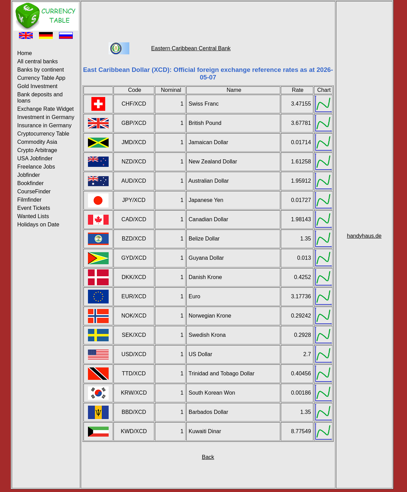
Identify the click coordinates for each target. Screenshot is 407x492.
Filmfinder (29, 200)
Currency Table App (41, 78)
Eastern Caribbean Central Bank (190, 48)
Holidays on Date (38, 224)
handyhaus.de (364, 236)
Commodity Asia (37, 142)
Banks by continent (40, 70)
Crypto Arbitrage (37, 150)
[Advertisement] (208, 18)
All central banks (37, 61)
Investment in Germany (45, 117)
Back (208, 457)
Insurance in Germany (44, 125)
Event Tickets (33, 208)
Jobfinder (28, 175)
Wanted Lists (33, 216)
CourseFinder (34, 191)
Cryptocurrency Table (43, 134)
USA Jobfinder (34, 158)
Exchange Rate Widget (45, 109)
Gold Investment (37, 86)
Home (24, 53)
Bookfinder (30, 183)
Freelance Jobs (36, 167)
